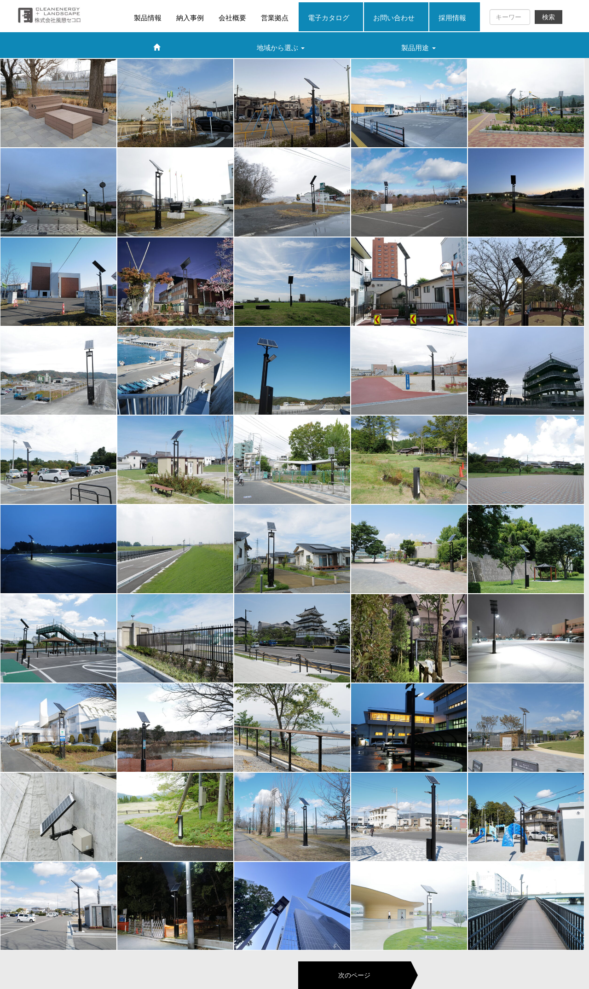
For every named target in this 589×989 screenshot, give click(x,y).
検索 (548, 17)
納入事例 (190, 18)
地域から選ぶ (281, 48)
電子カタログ (328, 18)
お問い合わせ (394, 18)
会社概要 (232, 18)
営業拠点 (275, 18)
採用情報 (452, 18)
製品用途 (418, 48)
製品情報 (148, 18)
